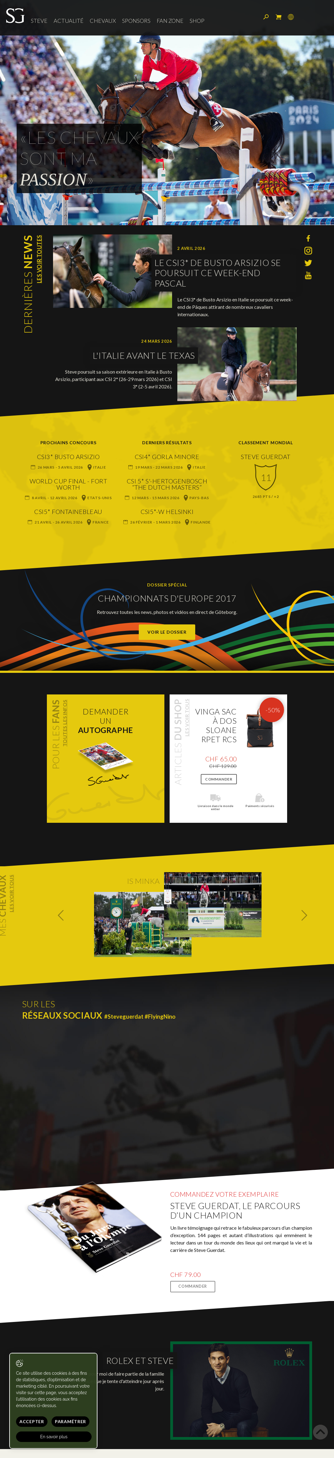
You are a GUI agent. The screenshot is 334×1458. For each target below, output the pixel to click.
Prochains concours (68, 442)
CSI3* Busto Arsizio (68, 456)
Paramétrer (70, 1421)
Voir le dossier (167, 632)
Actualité (69, 20)
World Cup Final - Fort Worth (68, 484)
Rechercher (266, 17)
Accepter (31, 1421)
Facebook (308, 238)
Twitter (308, 263)
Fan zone (170, 20)
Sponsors (136, 20)
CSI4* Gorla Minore (167, 456)
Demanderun (105, 721)
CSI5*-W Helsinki (167, 511)
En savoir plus (54, 1436)
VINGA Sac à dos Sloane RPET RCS (216, 725)
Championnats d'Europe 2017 (167, 598)
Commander (218, 779)
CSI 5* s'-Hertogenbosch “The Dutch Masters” (167, 484)
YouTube (308, 275)
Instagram (308, 251)
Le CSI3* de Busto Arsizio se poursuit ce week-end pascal (218, 272)
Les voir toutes (38, 259)
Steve (39, 20)
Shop (197, 20)
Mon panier (278, 17)
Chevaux (103, 20)
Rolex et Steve (140, 1360)
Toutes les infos (64, 723)
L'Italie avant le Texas (144, 355)
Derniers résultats (167, 442)
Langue (291, 17)
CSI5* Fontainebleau (68, 511)
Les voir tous (187, 717)
